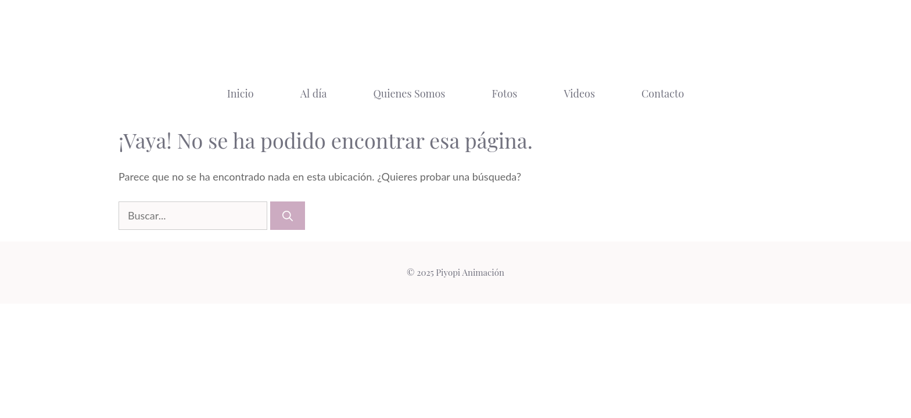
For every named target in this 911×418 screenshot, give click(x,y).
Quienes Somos (409, 93)
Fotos (504, 93)
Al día (313, 93)
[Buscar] (287, 215)
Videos (579, 93)
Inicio (240, 93)
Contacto (662, 93)
